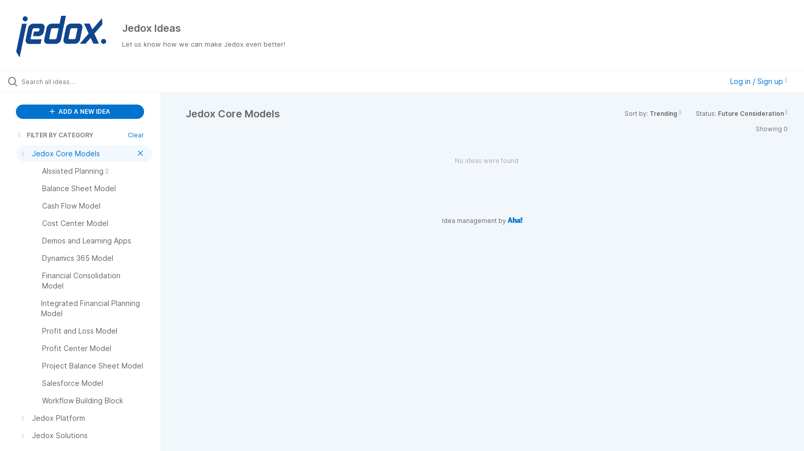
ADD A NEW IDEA (80, 111)
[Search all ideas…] (93, 81)
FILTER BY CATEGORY (54, 135)
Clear (136, 135)
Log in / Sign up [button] (759, 81)
